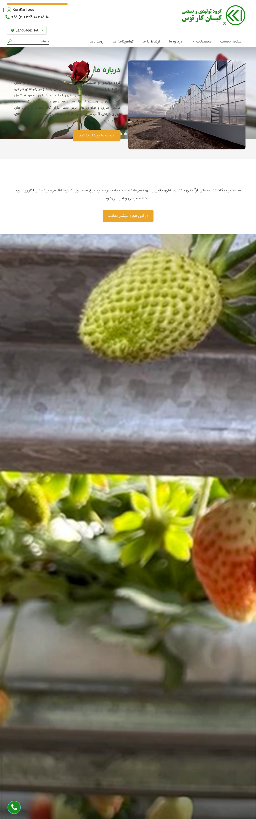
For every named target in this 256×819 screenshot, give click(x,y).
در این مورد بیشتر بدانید (128, 215)
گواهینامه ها (123, 41)
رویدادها (97, 41)
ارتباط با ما (151, 41)
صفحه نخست (231, 41)
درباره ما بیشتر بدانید (96, 135)
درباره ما (175, 41)
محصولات (201, 41)
